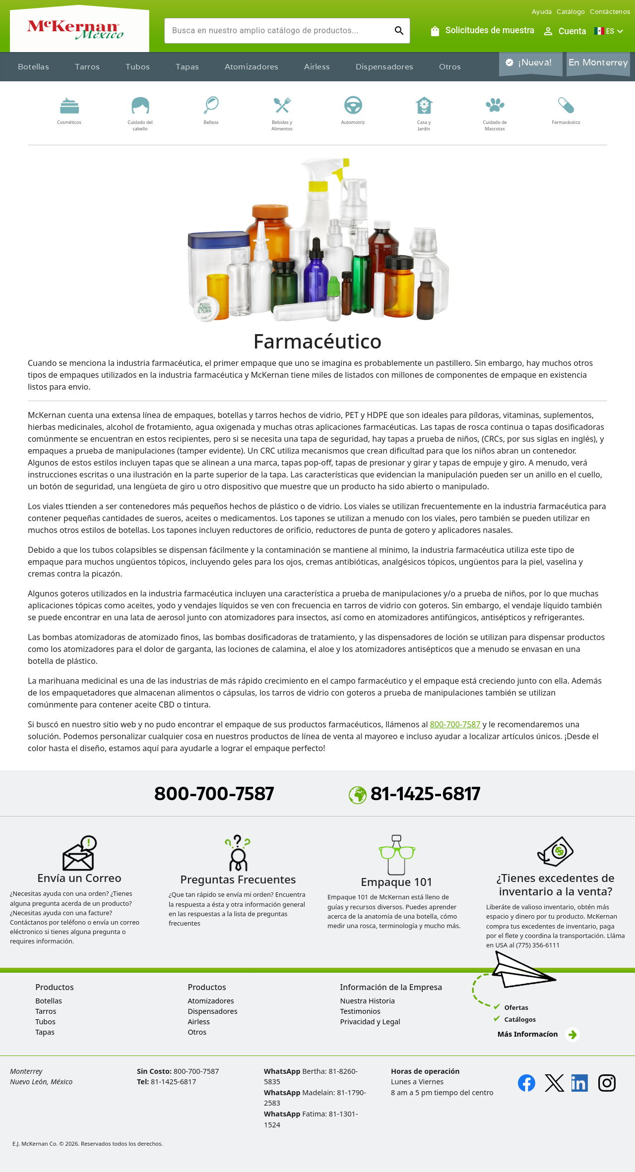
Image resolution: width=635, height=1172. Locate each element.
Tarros (87, 66)
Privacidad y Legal (370, 1021)
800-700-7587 (455, 724)
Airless (317, 66)
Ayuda (542, 11)
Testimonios (360, 1011)
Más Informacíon (539, 1034)
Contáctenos (610, 11)
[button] (610, 31)
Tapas (187, 66)
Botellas (33, 66)
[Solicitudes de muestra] (481, 31)
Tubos (138, 66)
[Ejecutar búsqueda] (399, 31)
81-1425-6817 (415, 793)
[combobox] (279, 31)
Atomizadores (252, 66)
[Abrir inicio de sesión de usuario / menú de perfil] (564, 31)
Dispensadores (384, 66)
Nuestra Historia (367, 1000)
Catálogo (571, 11)
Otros (450, 66)
